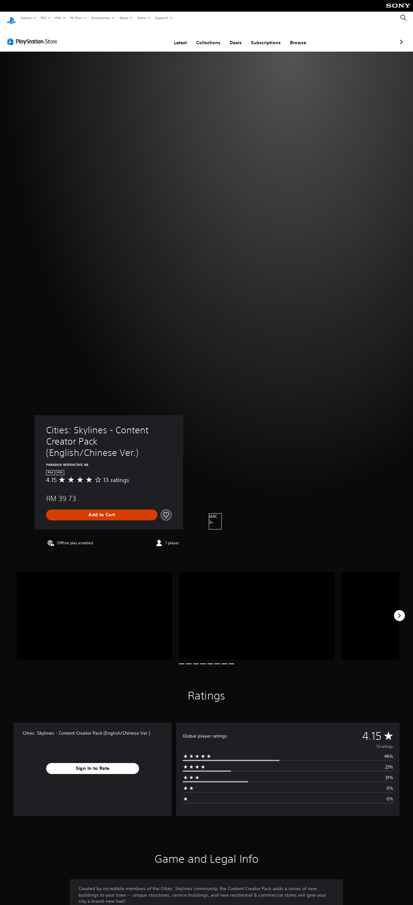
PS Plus (76, 17)
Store (141, 17)
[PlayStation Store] (33, 35)
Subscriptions (232, 36)
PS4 (58, 17)
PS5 (43, 17)
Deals (201, 36)
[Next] (399, 609)
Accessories (100, 17)
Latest (146, 36)
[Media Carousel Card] (94, 609)
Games (25, 17)
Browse (264, 36)
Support (161, 17)
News (124, 17)
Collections (174, 36)
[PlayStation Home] (11, 18)
